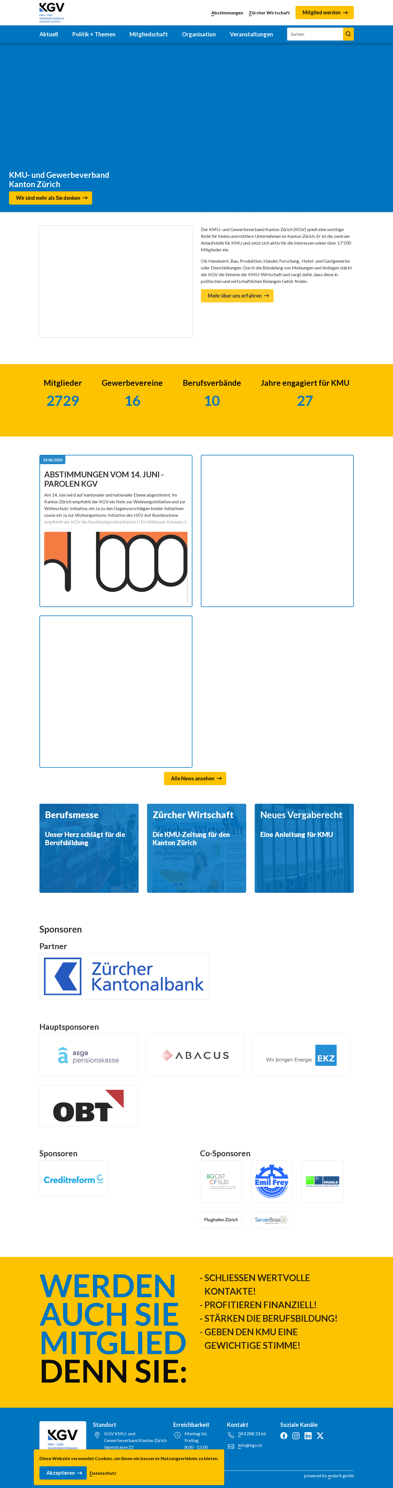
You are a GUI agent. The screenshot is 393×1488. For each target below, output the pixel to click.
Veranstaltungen (251, 34)
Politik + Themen (94, 34)
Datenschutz (103, 1473)
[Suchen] (315, 34)
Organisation (199, 34)
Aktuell (48, 34)
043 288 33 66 (252, 1433)
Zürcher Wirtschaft (269, 12)
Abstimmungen (227, 12)
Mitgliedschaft (149, 34)
